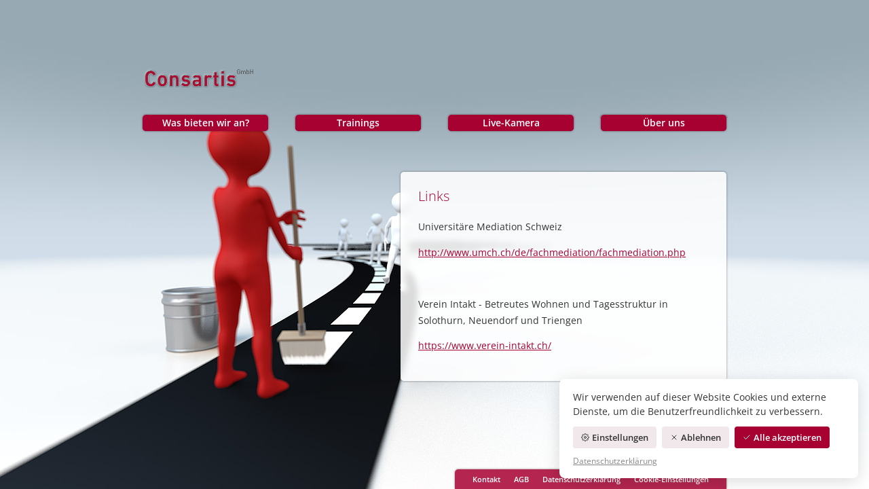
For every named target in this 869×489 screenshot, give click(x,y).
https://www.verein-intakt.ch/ (484, 345)
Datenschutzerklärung (581, 479)
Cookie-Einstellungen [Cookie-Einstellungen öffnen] (671, 479)
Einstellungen (614, 437)
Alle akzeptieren (782, 437)
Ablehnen (695, 437)
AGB (521, 479)
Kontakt (486, 479)
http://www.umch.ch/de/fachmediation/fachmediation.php (552, 252)
